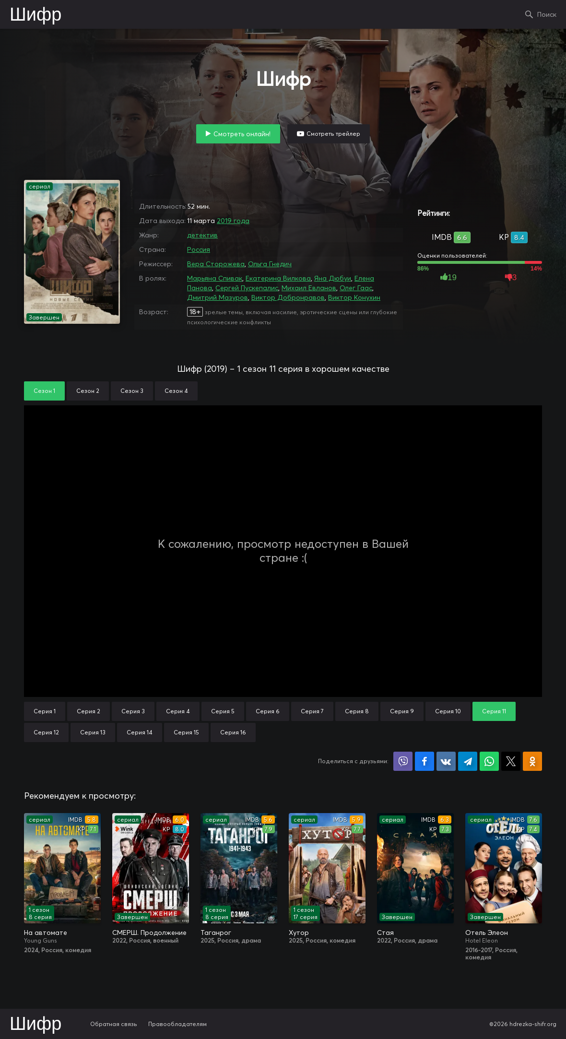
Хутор (299, 932)
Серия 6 (268, 711)
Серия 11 (494, 711)
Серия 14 (140, 732)
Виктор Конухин (354, 297)
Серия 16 (233, 732)
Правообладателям (177, 1023)
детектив (202, 235)
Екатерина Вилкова (278, 278)
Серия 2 (88, 711)
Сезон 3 (131, 390)
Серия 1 (45, 711)
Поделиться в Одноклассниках (532, 761)
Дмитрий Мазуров (217, 297)
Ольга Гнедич (270, 264)
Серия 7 (312, 711)
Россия (198, 249)
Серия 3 (133, 711)
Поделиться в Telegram (467, 761)
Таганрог (215, 932)
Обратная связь (113, 1023)
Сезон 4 (176, 390)
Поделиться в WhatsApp (489, 761)
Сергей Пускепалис (246, 287)
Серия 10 (448, 711)
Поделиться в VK (446, 761)
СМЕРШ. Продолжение (149, 932)
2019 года (233, 220)
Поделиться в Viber (403, 761)
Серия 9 (402, 711)
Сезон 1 (44, 390)
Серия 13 (93, 732)
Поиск (546, 14)
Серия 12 (46, 732)
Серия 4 (178, 711)
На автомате (45, 932)
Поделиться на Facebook (424, 761)
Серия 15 (186, 732)
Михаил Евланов (309, 287)
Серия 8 (357, 711)
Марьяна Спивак (214, 278)
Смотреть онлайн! (242, 134)
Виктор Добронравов (288, 297)
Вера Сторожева (216, 264)
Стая (385, 932)
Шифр (35, 15)
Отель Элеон (486, 932)
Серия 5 (223, 711)
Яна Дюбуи (332, 278)
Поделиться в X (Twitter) (510, 761)
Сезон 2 (87, 390)
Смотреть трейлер (333, 133)
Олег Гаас (356, 287)
